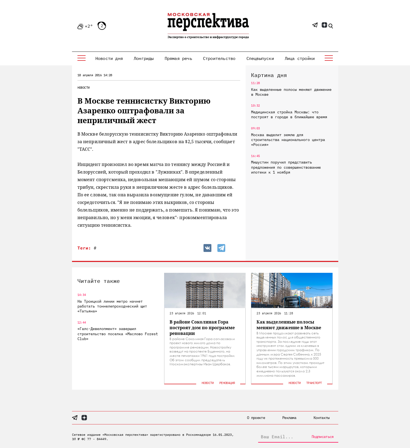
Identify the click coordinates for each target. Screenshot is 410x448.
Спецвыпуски (260, 58)
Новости (83, 87)
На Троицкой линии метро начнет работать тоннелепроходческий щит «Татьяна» (112, 306)
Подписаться (322, 436)
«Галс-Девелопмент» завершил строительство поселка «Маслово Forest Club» (117, 333)
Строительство (219, 58)
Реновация (227, 383)
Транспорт (314, 383)
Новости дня (109, 58)
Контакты (321, 417)
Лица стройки (300, 58)
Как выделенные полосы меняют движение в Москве (291, 92)
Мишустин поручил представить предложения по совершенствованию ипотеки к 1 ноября (286, 167)
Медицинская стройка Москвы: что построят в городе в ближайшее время (289, 114)
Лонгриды (144, 58)
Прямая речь (178, 58)
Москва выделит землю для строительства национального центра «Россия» (288, 139)
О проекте (256, 417)
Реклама (289, 417)
